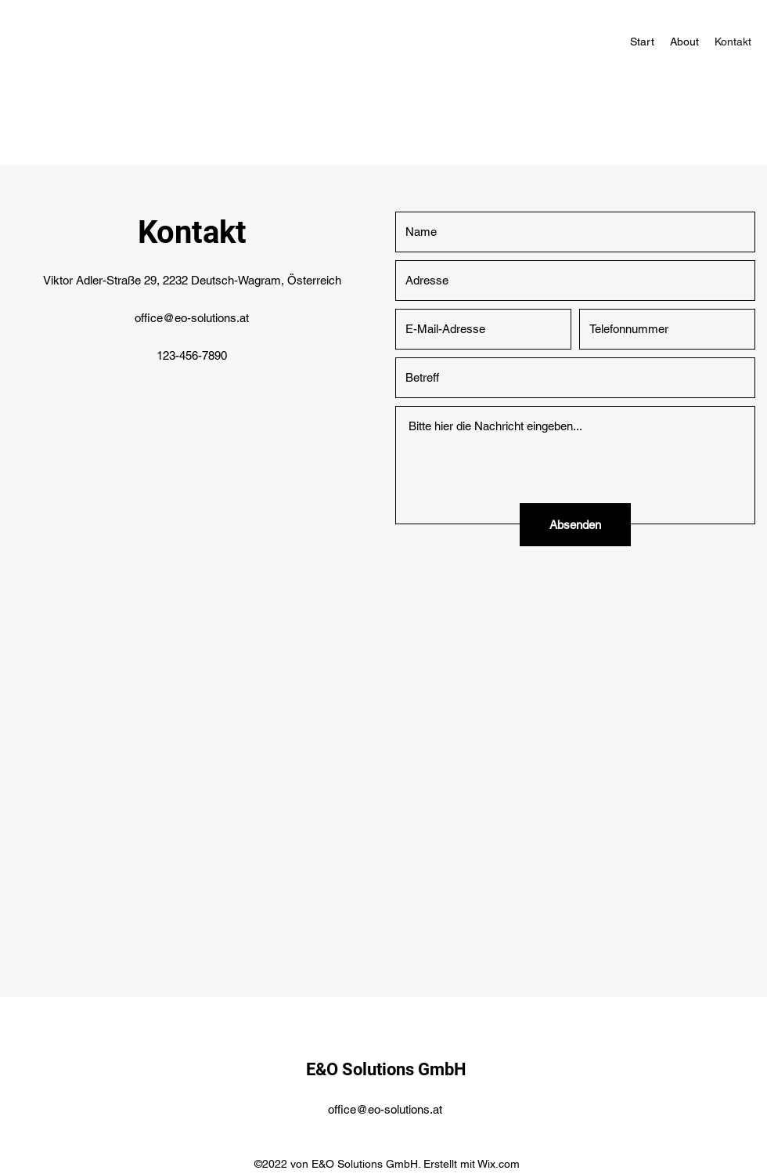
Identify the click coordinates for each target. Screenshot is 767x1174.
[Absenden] (575, 524)
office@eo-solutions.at (192, 317)
